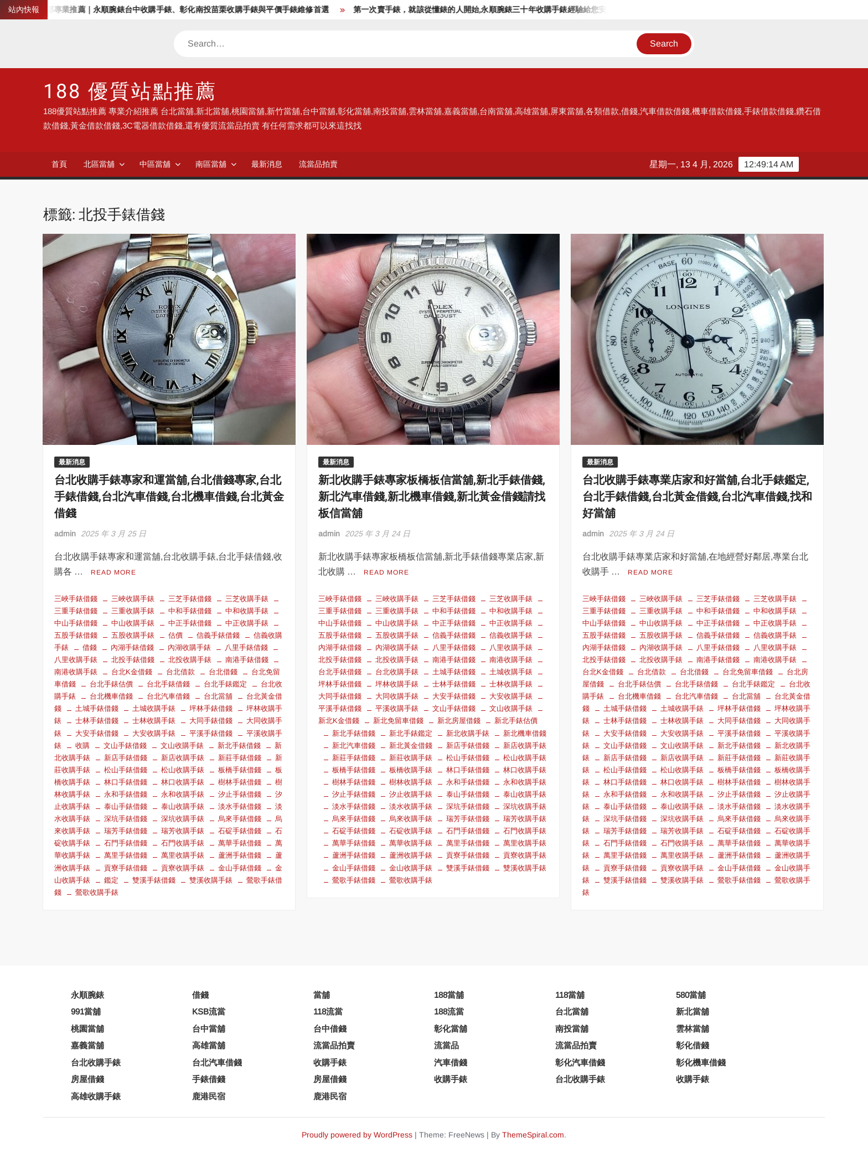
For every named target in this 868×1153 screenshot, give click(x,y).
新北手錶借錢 (239, 745)
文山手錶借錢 (125, 745)
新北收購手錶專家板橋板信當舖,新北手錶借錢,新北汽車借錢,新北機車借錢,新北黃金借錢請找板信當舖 (431, 496)
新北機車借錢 (524, 733)
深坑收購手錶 (182, 818)
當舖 (321, 995)
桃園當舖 (87, 1028)
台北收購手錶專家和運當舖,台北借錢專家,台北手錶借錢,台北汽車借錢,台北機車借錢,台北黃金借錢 (169, 496)
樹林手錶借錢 (239, 782)
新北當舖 (692, 1011)
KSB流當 (208, 1011)
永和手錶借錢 (125, 794)
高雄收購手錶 (96, 1096)
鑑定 (111, 880)
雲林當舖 (692, 1028)
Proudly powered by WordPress (357, 1134)
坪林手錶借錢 (210, 708)
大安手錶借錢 (96, 733)
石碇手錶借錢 (239, 831)
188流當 (449, 1011)
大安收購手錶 (153, 733)
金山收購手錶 (410, 868)
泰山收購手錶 (182, 806)
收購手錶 (330, 1062)
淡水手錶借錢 (239, 806)
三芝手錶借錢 (189, 599)
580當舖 (691, 995)
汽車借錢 (450, 1062)
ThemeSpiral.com (533, 1134)
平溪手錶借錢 (210, 733)
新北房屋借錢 (458, 720)
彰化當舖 (450, 1028)
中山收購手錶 (132, 623)
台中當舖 (208, 1028)
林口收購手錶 (182, 782)
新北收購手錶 (467, 733)
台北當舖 (218, 696)
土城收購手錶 (153, 708)
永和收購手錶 (182, 794)
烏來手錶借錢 (239, 818)
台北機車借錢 (111, 696)
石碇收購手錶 (410, 831)
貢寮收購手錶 (182, 868)
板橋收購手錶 (410, 770)
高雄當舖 (208, 1045)
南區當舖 (210, 164)
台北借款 (180, 672)
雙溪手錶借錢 (153, 880)
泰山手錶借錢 (125, 806)
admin (65, 533)
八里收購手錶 (511, 647)
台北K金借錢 (131, 672)
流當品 (446, 1045)
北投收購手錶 (189, 659)
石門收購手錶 (182, 843)
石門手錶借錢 (125, 843)
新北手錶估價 (516, 720)
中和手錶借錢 (189, 611)
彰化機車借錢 (701, 1062)
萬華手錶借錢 (239, 843)
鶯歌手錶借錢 (353, 880)
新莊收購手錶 (410, 758)
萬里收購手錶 (182, 855)
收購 (82, 745)
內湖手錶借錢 (132, 647)
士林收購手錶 (153, 720)
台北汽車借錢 (168, 696)
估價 (175, 635)
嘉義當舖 (87, 1045)
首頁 (59, 164)
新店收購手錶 (182, 758)
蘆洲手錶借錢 (239, 855)
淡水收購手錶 (410, 806)
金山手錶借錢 (239, 868)
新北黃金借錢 (410, 745)
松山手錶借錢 (125, 770)
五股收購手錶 (132, 635)
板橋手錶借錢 (239, 770)
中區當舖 (155, 164)
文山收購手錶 (182, 745)
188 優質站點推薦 (130, 91)
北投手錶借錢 (132, 659)
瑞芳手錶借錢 (125, 831)
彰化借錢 (692, 1045)
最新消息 (266, 164)
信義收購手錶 (511, 635)
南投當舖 (571, 1028)
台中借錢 (330, 1028)
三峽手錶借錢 (75, 599)
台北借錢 (223, 672)
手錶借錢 (208, 1079)
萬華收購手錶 (410, 843)
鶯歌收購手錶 (96, 892)
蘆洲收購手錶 (410, 855)
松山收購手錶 (182, 770)
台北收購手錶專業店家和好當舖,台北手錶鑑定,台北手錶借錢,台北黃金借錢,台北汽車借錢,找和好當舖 (697, 496)
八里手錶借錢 (246, 647)
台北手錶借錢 (168, 684)
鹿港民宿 (208, 1096)
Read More (113, 572)
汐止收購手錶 (410, 794)
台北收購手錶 (396, 672)
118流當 (328, 1011)
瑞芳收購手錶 (182, 831)
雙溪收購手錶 (210, 880)
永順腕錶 (87, 995)
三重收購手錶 (132, 611)
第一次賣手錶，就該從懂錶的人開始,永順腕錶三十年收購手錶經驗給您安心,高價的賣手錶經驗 (528, 10)
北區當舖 (99, 164)
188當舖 (449, 995)
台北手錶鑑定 (225, 684)
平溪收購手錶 (396, 708)
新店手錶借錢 (125, 758)
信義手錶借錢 (218, 635)
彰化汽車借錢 (580, 1062)
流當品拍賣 (318, 164)
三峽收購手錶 (132, 599)
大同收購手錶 (396, 696)
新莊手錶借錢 (239, 758)
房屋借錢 (87, 1079)
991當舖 (86, 1011)
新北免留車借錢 (398, 720)
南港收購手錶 (511, 659)
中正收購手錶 (246, 623)
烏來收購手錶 (410, 818)
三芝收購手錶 (246, 599)
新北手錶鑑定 (410, 733)
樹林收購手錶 (410, 782)
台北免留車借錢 (747, 672)
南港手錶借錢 (246, 659)
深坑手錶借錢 (125, 818)
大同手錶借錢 (210, 720)
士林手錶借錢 (96, 720)
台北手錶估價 (111, 684)
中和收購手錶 (246, 611)
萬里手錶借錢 (125, 855)
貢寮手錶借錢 (125, 868)
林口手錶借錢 (125, 782)
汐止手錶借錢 (239, 794)
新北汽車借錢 (353, 745)
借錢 (89, 647)
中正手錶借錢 (189, 623)
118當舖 (570, 995)
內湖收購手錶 (189, 647)
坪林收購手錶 (396, 684)
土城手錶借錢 (96, 708)
